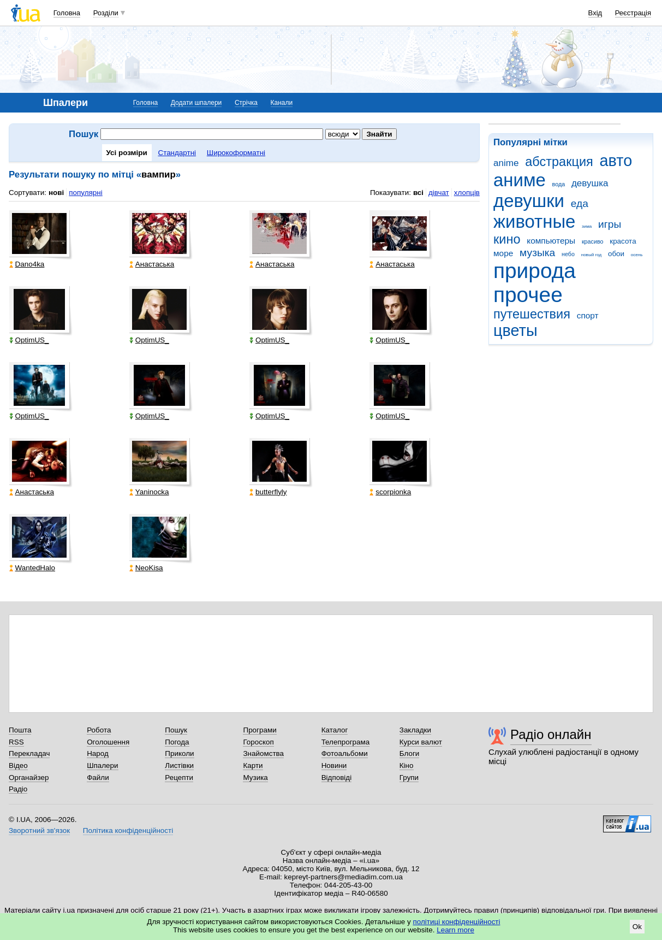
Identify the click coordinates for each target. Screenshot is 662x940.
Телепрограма (345, 742)
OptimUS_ (29, 340)
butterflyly (268, 492)
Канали (282, 103)
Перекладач (29, 753)
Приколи (179, 753)
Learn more (455, 930)
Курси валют (420, 742)
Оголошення (108, 742)
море (503, 253)
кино (507, 239)
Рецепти (179, 777)
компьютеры (551, 240)
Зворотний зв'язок (39, 830)
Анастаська (151, 264)
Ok (637, 927)
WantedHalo (32, 568)
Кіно (406, 765)
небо (568, 254)
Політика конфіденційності (128, 830)
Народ (98, 753)
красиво (593, 241)
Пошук (176, 730)
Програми (259, 730)
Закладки (415, 730)
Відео (18, 765)
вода (558, 184)
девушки (528, 201)
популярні (85, 192)
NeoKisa (146, 568)
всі (418, 192)
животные (534, 221)
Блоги (409, 753)
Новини (334, 765)
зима (587, 226)
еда (579, 203)
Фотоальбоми (344, 753)
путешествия (531, 314)
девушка (590, 183)
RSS (16, 742)
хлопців (467, 192)
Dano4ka (27, 264)
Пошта (20, 730)
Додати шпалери (196, 103)
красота (623, 241)
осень (637, 254)
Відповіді (336, 777)
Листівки (179, 765)
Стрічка (246, 103)
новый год (591, 254)
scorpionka (390, 492)
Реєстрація (633, 13)
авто (616, 160)
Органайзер (29, 777)
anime (505, 163)
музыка (537, 252)
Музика (255, 777)
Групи (409, 777)
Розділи (105, 13)
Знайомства (263, 753)
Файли (98, 777)
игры (609, 224)
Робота (99, 730)
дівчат (438, 192)
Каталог (334, 730)
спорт (588, 315)
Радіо (18, 789)
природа (534, 270)
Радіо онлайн (551, 734)
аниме (519, 180)
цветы (515, 330)
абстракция (559, 162)
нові (56, 192)
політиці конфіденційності (456, 922)
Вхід (595, 13)
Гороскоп (258, 742)
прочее (528, 294)
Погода (177, 742)
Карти (253, 765)
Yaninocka (149, 492)
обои (616, 254)
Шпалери (102, 765)
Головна (66, 13)
